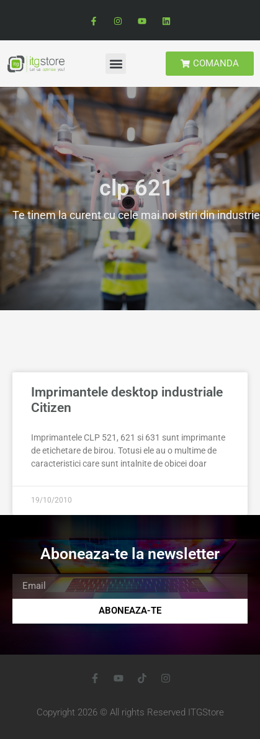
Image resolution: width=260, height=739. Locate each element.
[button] (115, 63)
